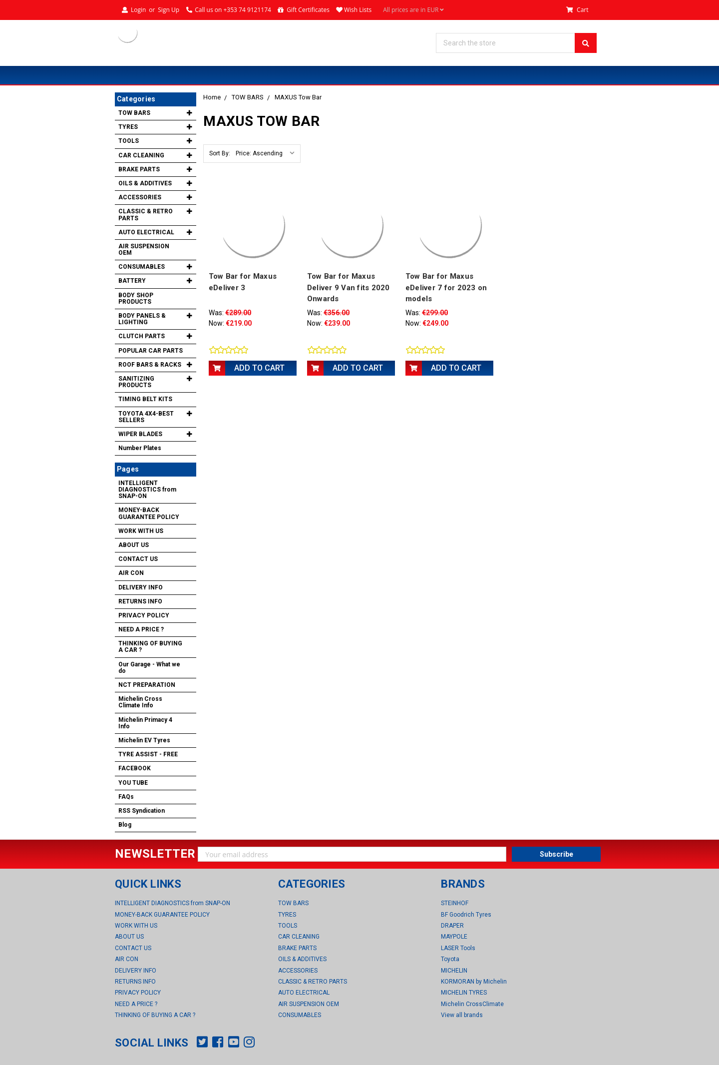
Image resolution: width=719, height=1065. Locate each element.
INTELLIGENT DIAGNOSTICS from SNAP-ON (147, 490)
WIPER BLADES (140, 434)
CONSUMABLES (141, 266)
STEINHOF (454, 903)
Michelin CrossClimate (472, 1004)
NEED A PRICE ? (141, 629)
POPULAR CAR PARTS (150, 350)
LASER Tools (458, 948)
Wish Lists (357, 9)
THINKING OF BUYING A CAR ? (150, 646)
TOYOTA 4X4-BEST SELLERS (146, 417)
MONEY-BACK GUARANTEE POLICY (148, 513)
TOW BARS (248, 97)
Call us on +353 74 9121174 (233, 9)
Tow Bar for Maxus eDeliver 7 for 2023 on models (446, 287)
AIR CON (131, 572)
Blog (124, 824)
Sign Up (168, 9)
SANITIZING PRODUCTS (136, 382)
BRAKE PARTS (139, 169)
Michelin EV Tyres (144, 740)
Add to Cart (259, 368)
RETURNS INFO (140, 601)
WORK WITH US (140, 531)
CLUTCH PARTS (141, 336)
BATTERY (132, 280)
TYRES (128, 126)
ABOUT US (133, 544)
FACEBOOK (134, 768)
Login (138, 9)
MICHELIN (454, 970)
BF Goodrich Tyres (466, 914)
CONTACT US (138, 558)
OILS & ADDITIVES (145, 183)
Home (212, 97)
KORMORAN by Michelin (474, 981)
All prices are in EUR (413, 9)
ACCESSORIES (139, 197)
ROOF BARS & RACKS (149, 364)
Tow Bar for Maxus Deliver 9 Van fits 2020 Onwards (348, 287)
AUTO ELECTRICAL (146, 232)
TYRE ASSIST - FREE (148, 754)
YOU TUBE (133, 782)
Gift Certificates (308, 9)
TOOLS (128, 140)
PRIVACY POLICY (143, 615)
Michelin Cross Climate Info (140, 702)
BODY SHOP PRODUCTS (135, 298)
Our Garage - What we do (149, 667)
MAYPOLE (454, 936)
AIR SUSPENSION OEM (143, 249)
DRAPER (452, 925)
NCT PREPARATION (146, 684)
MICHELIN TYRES (464, 992)
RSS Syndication (141, 810)
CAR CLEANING (141, 155)
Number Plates (139, 448)
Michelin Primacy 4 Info (145, 723)
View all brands (462, 1015)
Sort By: (219, 153)
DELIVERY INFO (140, 587)
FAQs (126, 796)
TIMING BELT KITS (145, 399)
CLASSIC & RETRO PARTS (145, 214)
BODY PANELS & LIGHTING (142, 319)
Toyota (450, 959)
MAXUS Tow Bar (298, 97)
